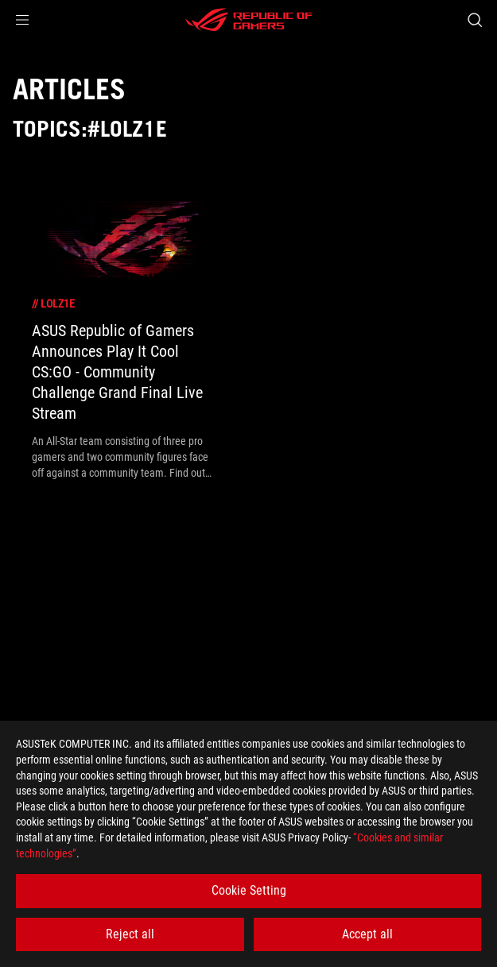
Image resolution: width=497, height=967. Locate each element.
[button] (22, 19)
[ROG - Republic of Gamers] (249, 20)
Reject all (130, 934)
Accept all (367, 934)
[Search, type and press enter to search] (474, 20)
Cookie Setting (249, 890)
